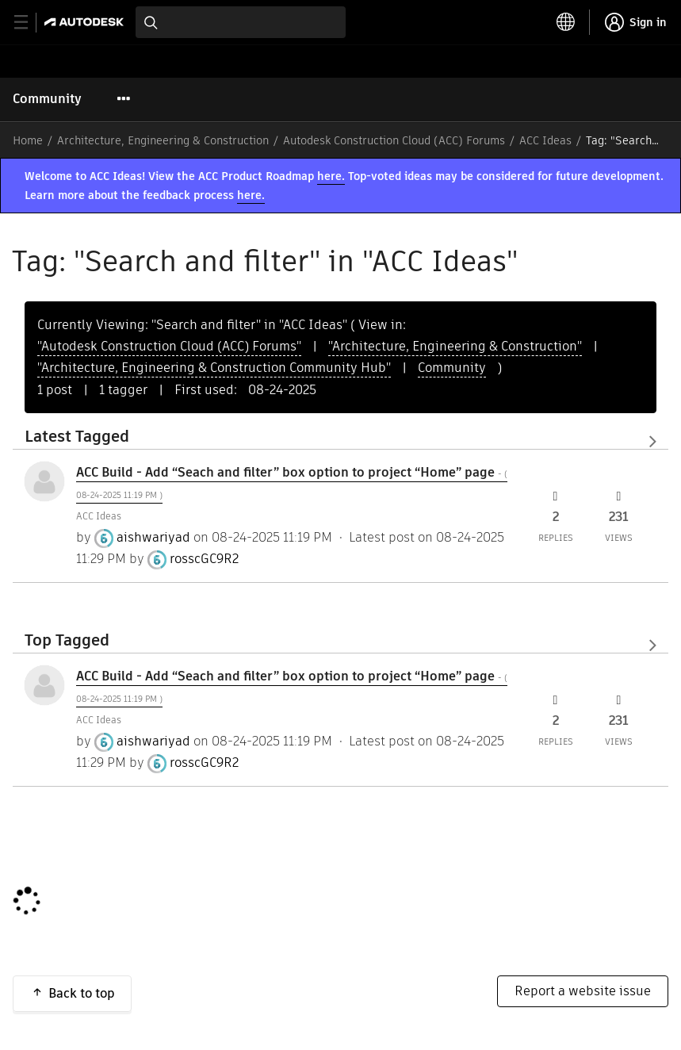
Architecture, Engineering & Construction (163, 140)
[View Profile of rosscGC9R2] (204, 559)
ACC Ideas (545, 140)
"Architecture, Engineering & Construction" (455, 346)
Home (28, 140)
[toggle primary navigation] (29, 23)
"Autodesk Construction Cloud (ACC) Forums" (169, 346)
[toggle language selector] (566, 22)
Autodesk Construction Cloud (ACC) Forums (394, 140)
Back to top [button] (81, 993)
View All (340, 441)
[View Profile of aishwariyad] (153, 537)
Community (47, 99)
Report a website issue (583, 991)
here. (331, 176)
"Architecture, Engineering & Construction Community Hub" (214, 367)
